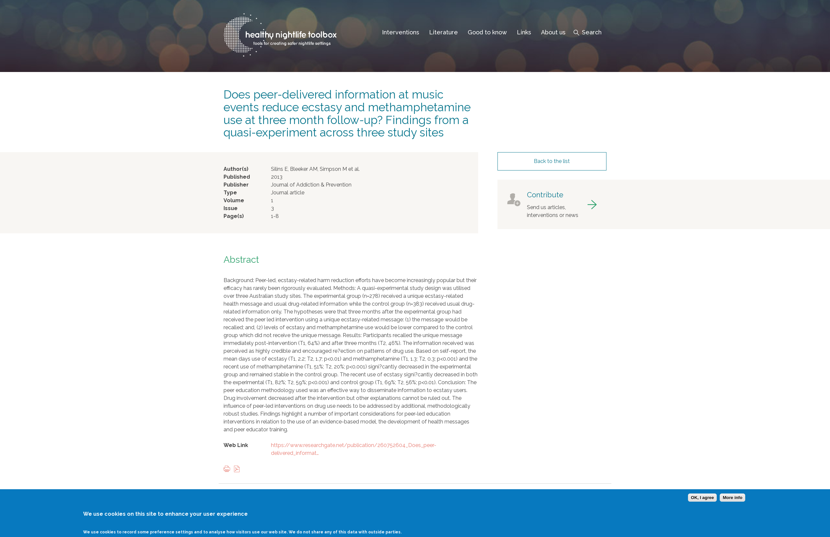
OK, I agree (702, 502)
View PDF (238, 469)
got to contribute (552, 204)
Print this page (228, 469)
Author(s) (236, 169)
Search (592, 32)
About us (553, 32)
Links (524, 32)
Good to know (487, 32)
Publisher (236, 185)
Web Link (236, 445)
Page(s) (234, 216)
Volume (234, 200)
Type (230, 192)
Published (237, 177)
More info (732, 502)
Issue (231, 208)
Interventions (400, 32)
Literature (443, 32)
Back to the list (552, 161)
